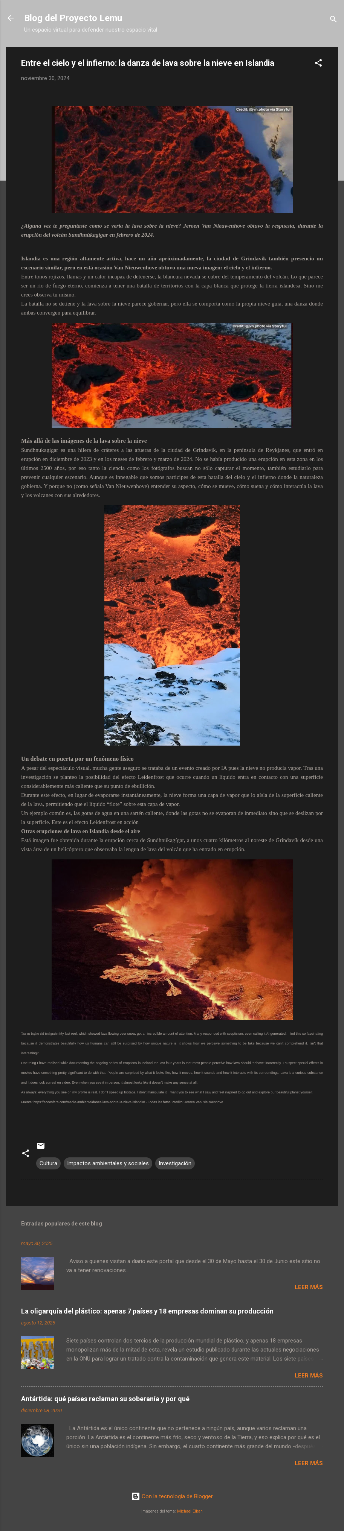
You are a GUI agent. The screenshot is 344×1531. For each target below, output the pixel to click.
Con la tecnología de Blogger (172, 1496)
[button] (318, 64)
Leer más (309, 1287)
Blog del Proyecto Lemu (73, 18)
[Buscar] (333, 20)
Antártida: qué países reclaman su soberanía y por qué (105, 1399)
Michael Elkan (190, 1511)
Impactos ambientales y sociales (108, 1163)
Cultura (48, 1163)
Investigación (175, 1163)
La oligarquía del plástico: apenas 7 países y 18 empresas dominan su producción (147, 1311)
